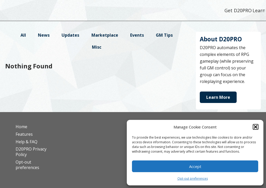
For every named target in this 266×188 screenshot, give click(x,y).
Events (137, 35)
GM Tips (164, 35)
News (44, 35)
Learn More (218, 97)
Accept (195, 166)
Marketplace (104, 35)
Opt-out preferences (192, 178)
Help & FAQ (26, 142)
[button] (255, 126)
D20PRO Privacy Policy (31, 151)
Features (24, 134)
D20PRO (44, 12)
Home (21, 126)
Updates (70, 35)
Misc (96, 47)
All (23, 35)
